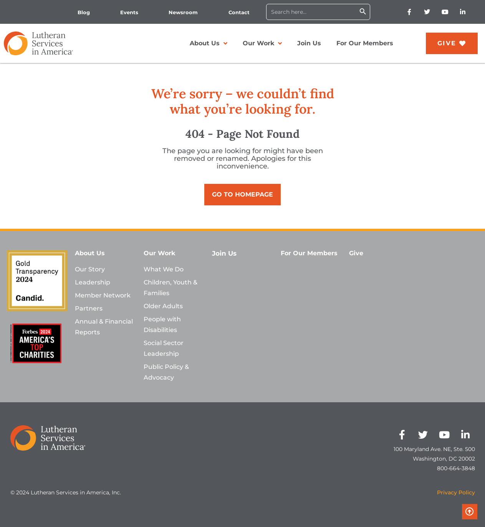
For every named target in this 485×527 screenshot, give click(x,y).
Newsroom (183, 12)
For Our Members (364, 43)
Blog (84, 12)
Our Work (262, 43)
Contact (239, 12)
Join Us (309, 43)
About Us (209, 43)
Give (356, 253)
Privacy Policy (456, 492)
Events (129, 12)
